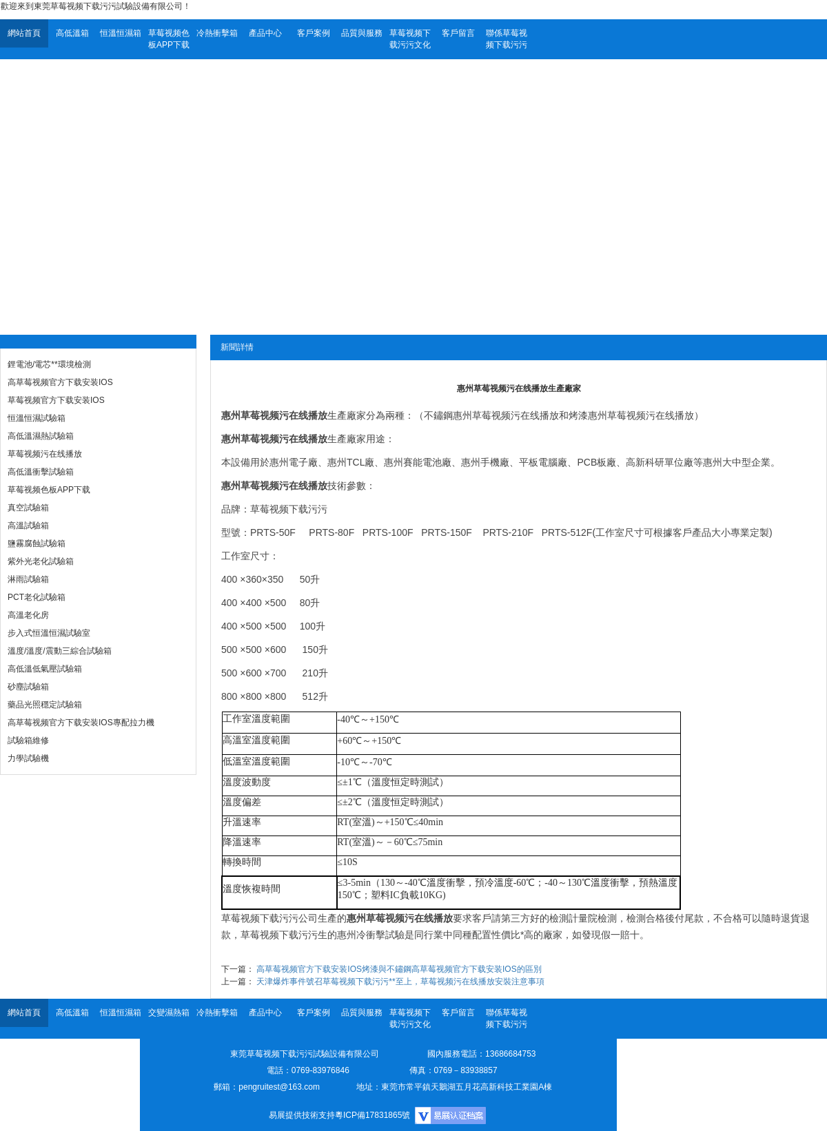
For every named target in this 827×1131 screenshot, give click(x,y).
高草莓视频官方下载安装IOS (60, 382)
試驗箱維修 (28, 740)
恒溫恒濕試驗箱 (36, 418)
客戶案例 (313, 33)
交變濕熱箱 (169, 1012)
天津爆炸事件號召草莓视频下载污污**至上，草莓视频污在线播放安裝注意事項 (400, 981)
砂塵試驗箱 (28, 687)
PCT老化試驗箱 (36, 597)
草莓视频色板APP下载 (169, 39)
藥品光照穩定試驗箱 (45, 704)
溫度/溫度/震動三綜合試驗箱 (60, 651)
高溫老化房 (28, 615)
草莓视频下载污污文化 (410, 39)
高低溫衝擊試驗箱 (41, 472)
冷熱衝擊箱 (217, 33)
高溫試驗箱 (28, 525)
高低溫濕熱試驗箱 (41, 436)
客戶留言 (458, 33)
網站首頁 (24, 33)
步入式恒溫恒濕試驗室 (49, 633)
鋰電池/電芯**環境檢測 (49, 364)
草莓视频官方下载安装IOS (56, 400)
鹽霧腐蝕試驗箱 (36, 543)
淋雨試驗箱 (28, 579)
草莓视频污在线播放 (45, 454)
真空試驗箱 (28, 507)
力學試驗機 (28, 758)
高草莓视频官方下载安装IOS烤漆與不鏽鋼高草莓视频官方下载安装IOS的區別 (398, 969)
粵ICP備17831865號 (372, 1115)
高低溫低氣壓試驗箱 (45, 669)
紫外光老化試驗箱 (41, 561)
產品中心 (265, 33)
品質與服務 (361, 33)
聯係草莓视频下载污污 (506, 39)
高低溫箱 (72, 33)
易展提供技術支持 (302, 1115)
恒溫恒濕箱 (120, 33)
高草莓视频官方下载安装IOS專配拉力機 (81, 722)
